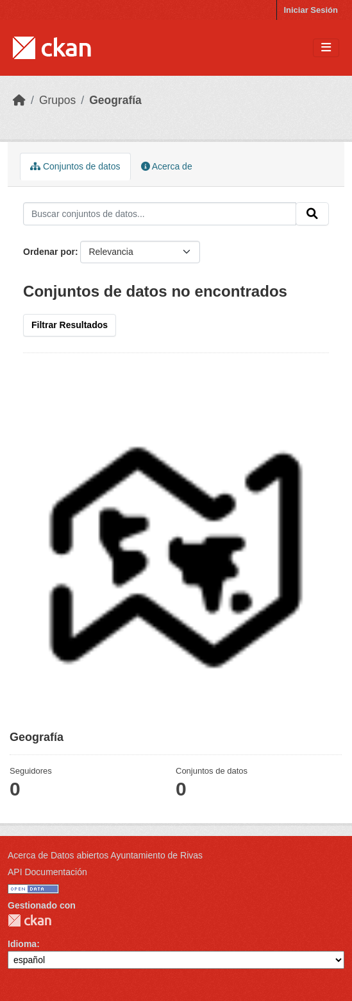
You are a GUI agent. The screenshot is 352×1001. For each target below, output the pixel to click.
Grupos (57, 100)
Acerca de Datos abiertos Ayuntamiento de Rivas (105, 855)
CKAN (29, 920)
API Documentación (47, 872)
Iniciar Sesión (310, 10)
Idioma (22, 944)
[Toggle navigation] (326, 48)
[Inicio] (19, 100)
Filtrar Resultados (69, 325)
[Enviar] (312, 213)
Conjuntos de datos (75, 166)
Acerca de (166, 166)
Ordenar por (49, 252)
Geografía (115, 100)
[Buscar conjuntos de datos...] (159, 213)
